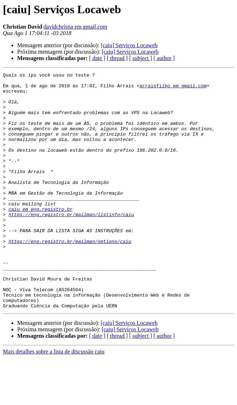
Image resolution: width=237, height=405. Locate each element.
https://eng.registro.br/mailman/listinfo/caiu (71, 243)
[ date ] (97, 58)
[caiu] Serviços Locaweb (129, 45)
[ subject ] (140, 58)
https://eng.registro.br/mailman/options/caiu (70, 275)
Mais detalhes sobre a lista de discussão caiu (53, 399)
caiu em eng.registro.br (41, 237)
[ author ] (164, 58)
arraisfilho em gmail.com (172, 89)
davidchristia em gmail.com (75, 27)
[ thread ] (117, 58)
